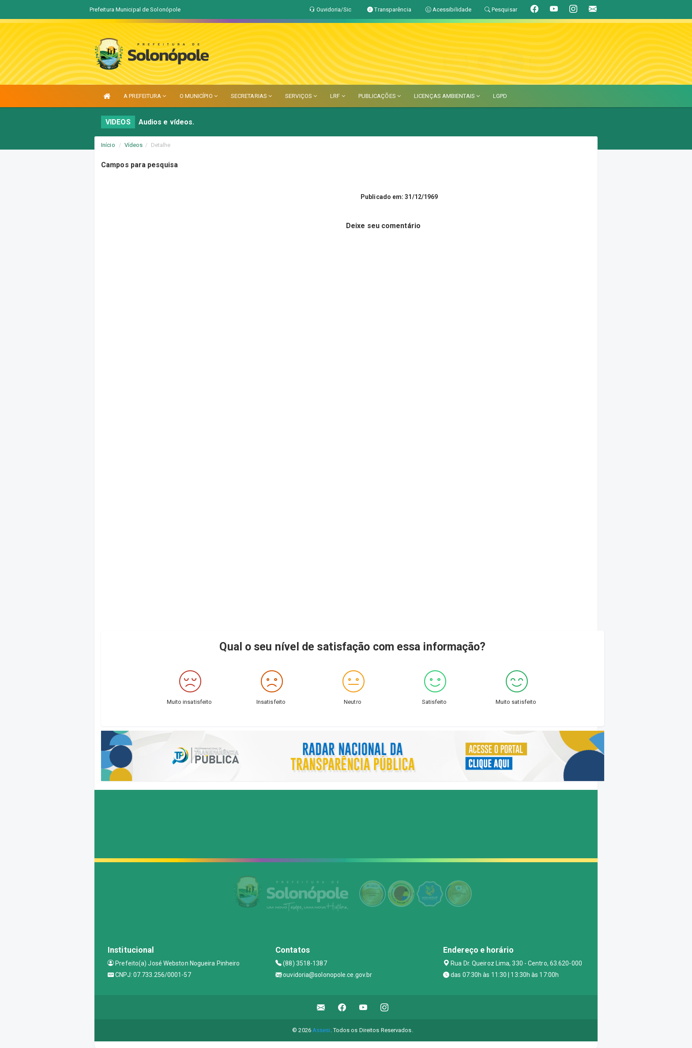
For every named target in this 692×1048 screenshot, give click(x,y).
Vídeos (133, 145)
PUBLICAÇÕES (379, 96)
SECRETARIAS (251, 96)
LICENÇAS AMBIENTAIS (447, 96)
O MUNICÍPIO (199, 96)
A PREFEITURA (145, 96)
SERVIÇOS (301, 96)
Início (108, 145)
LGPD (500, 96)
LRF (337, 96)
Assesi (321, 1030)
